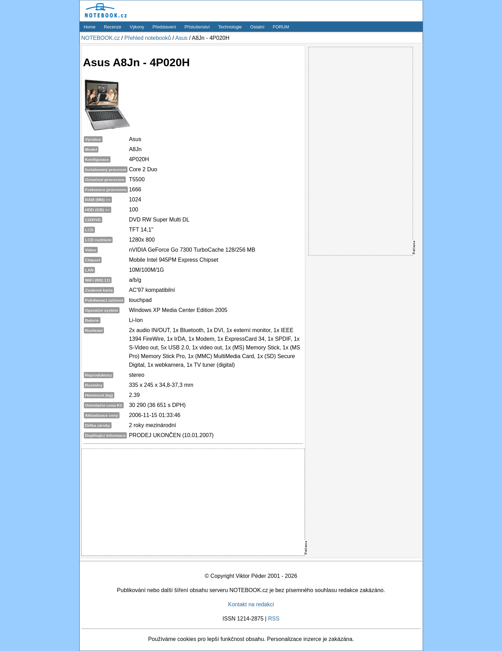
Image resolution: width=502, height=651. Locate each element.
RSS (274, 619)
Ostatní (257, 26)
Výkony (137, 26)
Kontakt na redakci (251, 604)
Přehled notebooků (147, 38)
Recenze (113, 26)
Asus (181, 38)
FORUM (281, 26)
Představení (164, 26)
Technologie (230, 26)
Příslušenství (197, 26)
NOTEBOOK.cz (100, 38)
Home (90, 26)
